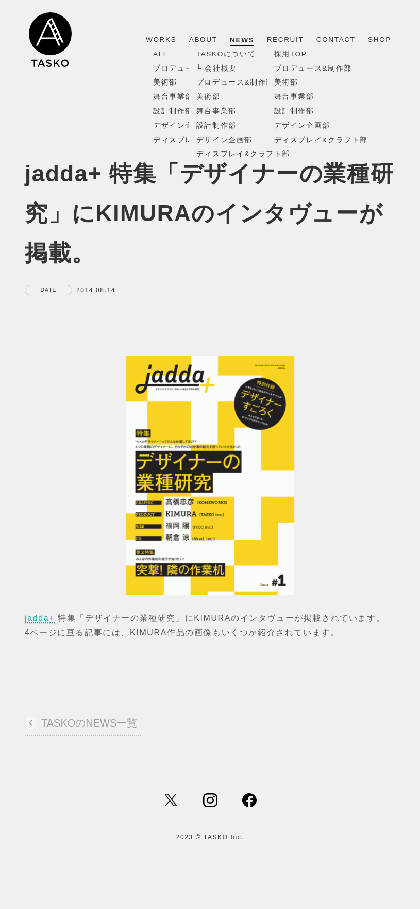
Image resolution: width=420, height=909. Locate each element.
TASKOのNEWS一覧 (89, 726)
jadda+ (40, 621)
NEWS (242, 40)
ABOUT (203, 39)
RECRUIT (285, 39)
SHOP (379, 39)
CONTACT (336, 39)
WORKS (161, 39)
